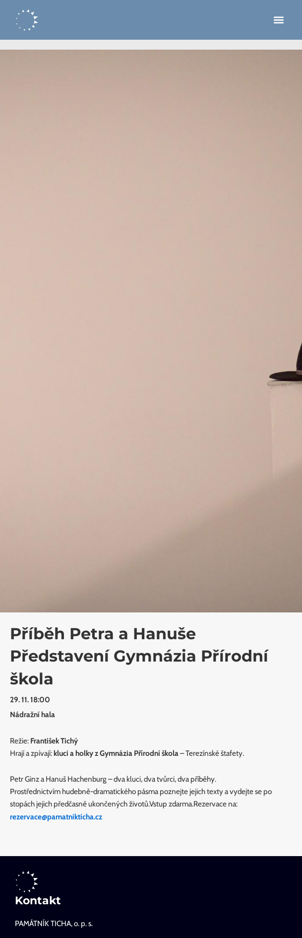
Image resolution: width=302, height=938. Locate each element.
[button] (279, 20)
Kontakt (38, 900)
